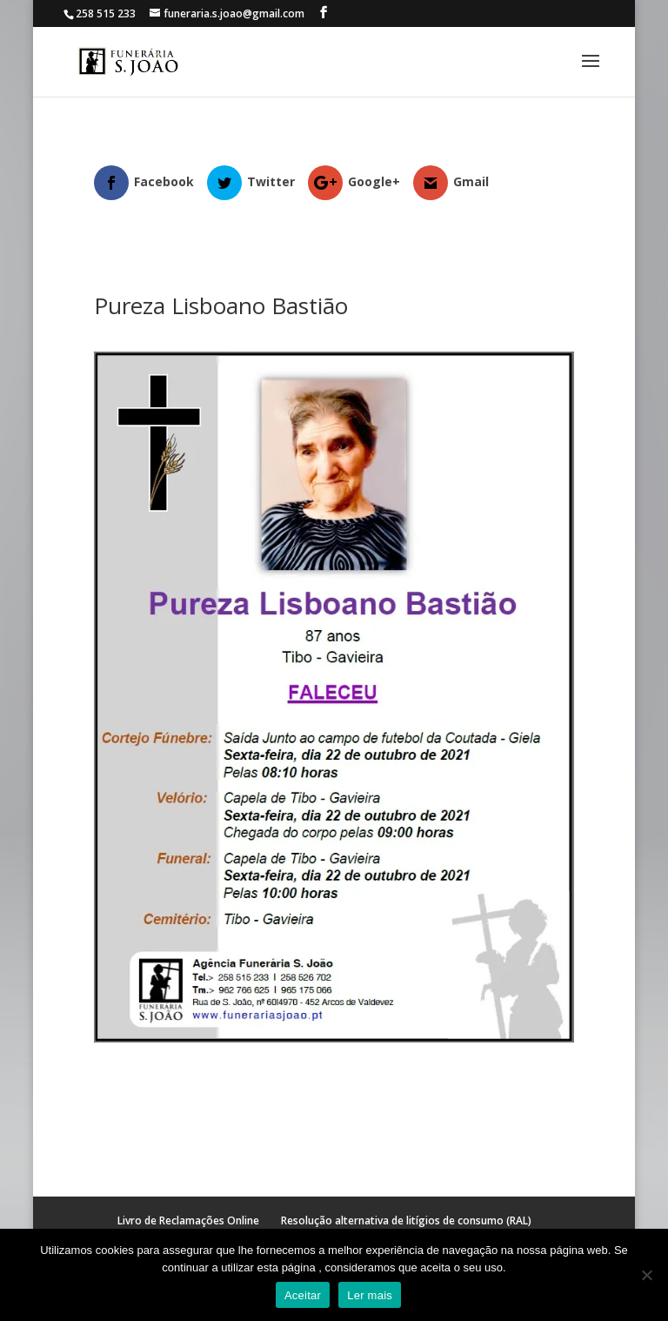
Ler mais (369, 1295)
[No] (646, 1275)
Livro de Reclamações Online (188, 1220)
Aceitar (302, 1295)
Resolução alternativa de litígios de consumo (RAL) (406, 1220)
